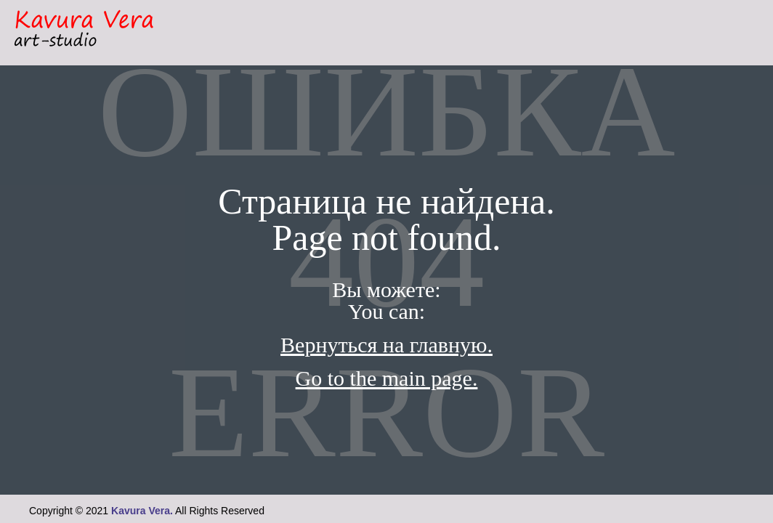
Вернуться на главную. (386, 345)
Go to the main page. (387, 378)
